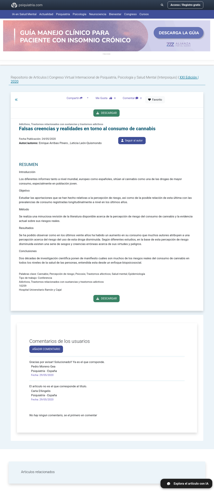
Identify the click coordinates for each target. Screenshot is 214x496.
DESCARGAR (106, 113)
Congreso (130, 14)
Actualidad (46, 14)
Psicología (79, 14)
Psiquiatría (63, 14)
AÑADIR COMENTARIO (46, 349)
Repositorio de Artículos (29, 77)
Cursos (144, 14)
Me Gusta (107, 98)
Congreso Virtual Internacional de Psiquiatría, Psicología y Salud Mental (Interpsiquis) (113, 77)
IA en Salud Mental (24, 14)
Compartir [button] (76, 98)
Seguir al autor (132, 140)
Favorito (155, 99)
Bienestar (115, 14)
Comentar (133, 98)
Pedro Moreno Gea (43, 366)
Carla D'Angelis (41, 391)
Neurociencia (97, 14)
